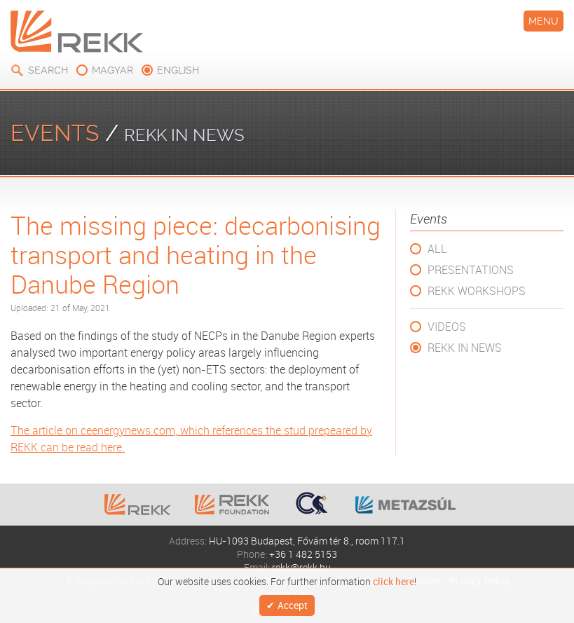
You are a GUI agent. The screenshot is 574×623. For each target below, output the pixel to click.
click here (393, 579)
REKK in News (465, 348)
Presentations (471, 270)
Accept (293, 603)
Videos (447, 327)
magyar (112, 70)
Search (48, 70)
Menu (543, 21)
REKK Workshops (477, 291)
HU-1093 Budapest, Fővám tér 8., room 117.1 (307, 540)
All (437, 249)
